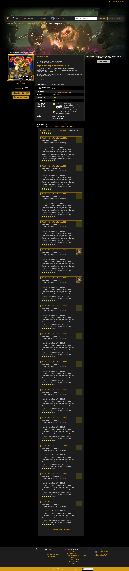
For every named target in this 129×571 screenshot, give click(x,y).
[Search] (86, 18)
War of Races (71, 557)
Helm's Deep (71, 563)
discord (72, 107)
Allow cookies (88, 569)
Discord (57, 18)
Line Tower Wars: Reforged (76, 555)
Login (112, 2)
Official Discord (58, 116)
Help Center (99, 549)
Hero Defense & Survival (30, 24)
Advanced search (115, 18)
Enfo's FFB (70, 551)
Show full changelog (21, 97)
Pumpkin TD (71, 553)
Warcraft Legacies (73, 559)
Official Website (58, 119)
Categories (16, 24)
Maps (8, 24)
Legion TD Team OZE (74, 561)
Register (120, 2)
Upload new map (53, 554)
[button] (16, 18)
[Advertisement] (64, 38)
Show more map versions (61, 531)
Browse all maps (53, 552)
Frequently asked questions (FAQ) (101, 555)
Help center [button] (43, 18)
